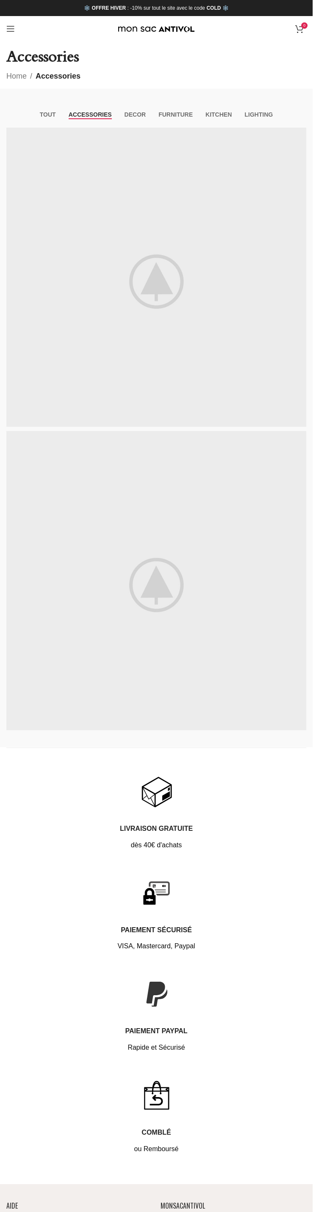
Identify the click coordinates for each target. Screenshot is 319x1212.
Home (16, 76)
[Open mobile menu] (10, 28)
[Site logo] (156, 29)
